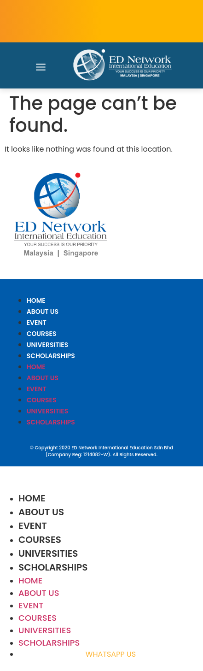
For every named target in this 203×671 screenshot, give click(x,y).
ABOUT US (42, 311)
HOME (36, 300)
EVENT (36, 322)
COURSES (42, 333)
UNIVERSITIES (48, 344)
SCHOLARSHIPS (51, 355)
